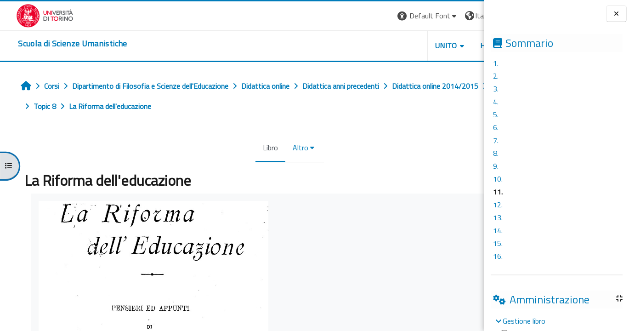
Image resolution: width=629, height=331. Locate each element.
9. (496, 165)
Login (468, 15)
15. (498, 243)
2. (496, 75)
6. (496, 127)
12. (498, 204)
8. (496, 153)
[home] (56, 44)
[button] (358, 16)
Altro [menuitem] (258, 147)
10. (498, 178)
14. (498, 230)
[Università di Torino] (28, 14)
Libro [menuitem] (227, 147)
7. (496, 140)
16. (498, 256)
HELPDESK (428, 45)
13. (498, 217)
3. (496, 88)
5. (496, 114)
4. (496, 101)
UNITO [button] (377, 45)
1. (496, 62)
